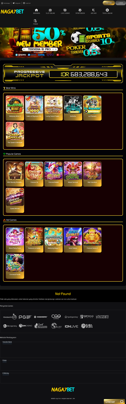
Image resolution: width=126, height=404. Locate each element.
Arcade (94, 11)
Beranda (36, 11)
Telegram (16, 3)
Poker (35, 22)
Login (121, 3)
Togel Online (107, 11)
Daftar (109, 3)
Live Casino (65, 11)
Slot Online (50, 11)
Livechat (27, 3)
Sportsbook (80, 11)
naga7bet (58, 398)
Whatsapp (5, 3)
